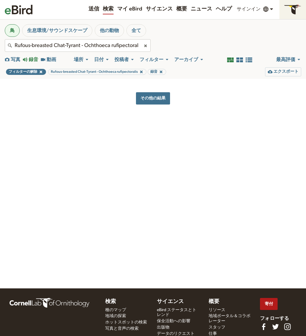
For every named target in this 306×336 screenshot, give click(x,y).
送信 (93, 9)
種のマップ (115, 310)
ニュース (201, 9)
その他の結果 (153, 98)
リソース (217, 310)
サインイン (249, 9)
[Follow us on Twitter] (275, 326)
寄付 (269, 304)
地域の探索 (115, 316)
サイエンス (159, 9)
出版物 (163, 327)
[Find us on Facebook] (263, 326)
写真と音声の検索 (122, 328)
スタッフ (217, 327)
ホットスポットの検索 (126, 322)
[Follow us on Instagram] (287, 326)
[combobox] (78, 46)
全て (136, 30)
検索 (108, 9)
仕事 (213, 334)
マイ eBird (129, 9)
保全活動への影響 (173, 321)
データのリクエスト (176, 334)
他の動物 (109, 30)
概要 (181, 9)
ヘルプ (224, 9)
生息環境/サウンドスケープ (57, 30)
